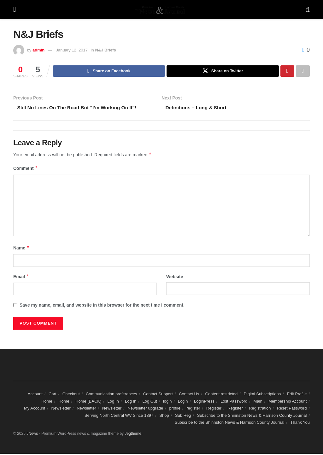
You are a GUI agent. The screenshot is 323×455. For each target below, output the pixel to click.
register (193, 409)
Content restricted (221, 395)
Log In (113, 402)
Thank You (300, 423)
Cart (52, 395)
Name (21, 249)
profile (174, 409)
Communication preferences (111, 395)
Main (258, 402)
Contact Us (189, 395)
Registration (260, 409)
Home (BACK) (88, 402)
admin (38, 50)
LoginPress (204, 402)
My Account (34, 409)
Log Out (149, 402)
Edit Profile (297, 395)
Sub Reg (183, 416)
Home (46, 402)
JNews (32, 435)
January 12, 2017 (72, 50)
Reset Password (292, 409)
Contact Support (158, 395)
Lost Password (233, 402)
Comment (25, 169)
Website (174, 277)
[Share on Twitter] (223, 71)
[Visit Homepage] (160, 9)
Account (35, 395)
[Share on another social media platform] (303, 71)
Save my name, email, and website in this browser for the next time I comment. (102, 306)
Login (183, 402)
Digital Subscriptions (262, 395)
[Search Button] (308, 9)
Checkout (71, 395)
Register (213, 409)
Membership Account (287, 402)
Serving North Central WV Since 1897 (119, 416)
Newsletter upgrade (145, 409)
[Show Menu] (14, 9)
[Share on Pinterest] (287, 71)
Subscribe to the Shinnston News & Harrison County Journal (252, 416)
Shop (164, 416)
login (167, 402)
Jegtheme (133, 435)
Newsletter (60, 409)
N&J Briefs (105, 50)
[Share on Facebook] (109, 71)
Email (21, 277)
